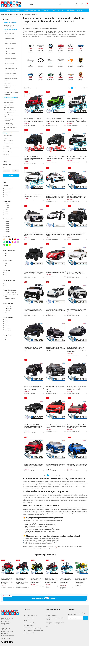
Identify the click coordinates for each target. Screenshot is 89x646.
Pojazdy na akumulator (52, 615)
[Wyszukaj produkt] (45, 4)
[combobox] (30, 88)
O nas (47, 613)
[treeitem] (11, 22)
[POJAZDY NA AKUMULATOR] (13, 10)
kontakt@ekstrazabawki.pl (7, 635)
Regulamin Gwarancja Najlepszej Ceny (33, 630)
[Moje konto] (77, 4)
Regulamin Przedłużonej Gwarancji (32, 628)
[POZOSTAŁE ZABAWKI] (58, 10)
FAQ (47, 626)
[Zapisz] (85, 618)
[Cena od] (6, 171)
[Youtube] (7, 642)
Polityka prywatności (29, 625)
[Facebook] (2, 642)
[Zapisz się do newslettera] (75, 618)
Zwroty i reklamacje (28, 618)
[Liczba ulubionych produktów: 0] (82, 4)
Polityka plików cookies (29, 623)
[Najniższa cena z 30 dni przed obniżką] (43, 125)
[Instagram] (5, 642)
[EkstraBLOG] (80, 10)
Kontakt (26, 613)
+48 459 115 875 (5, 638)
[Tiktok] (10, 642)
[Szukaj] (18, 165)
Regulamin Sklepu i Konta (30, 615)
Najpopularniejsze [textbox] (27, 87)
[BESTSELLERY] (71, 10)
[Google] (12, 642)
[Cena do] (15, 171)
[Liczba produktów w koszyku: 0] (86, 4)
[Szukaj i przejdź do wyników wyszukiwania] (60, 4)
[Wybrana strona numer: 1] (72, 88)
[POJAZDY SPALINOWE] (30, 10)
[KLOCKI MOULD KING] (44, 10)
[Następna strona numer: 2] (87, 88)
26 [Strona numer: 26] (84, 87)
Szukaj (11, 175)
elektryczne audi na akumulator (79, 511)
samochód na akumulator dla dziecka (69, 483)
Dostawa (26, 620)
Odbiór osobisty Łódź (29, 633)
